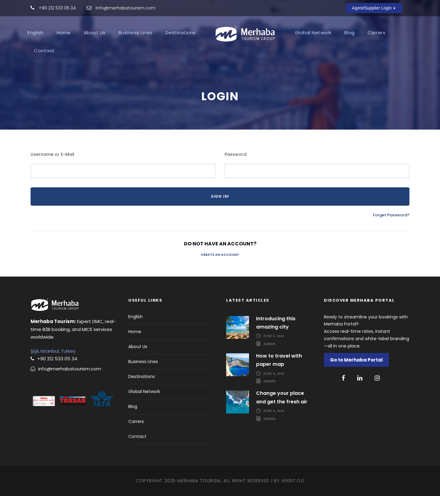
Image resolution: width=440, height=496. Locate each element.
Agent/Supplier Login (372, 8)
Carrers (377, 32)
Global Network (313, 32)
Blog (349, 32)
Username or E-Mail (52, 154)
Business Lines (135, 32)
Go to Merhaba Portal (356, 360)
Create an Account (220, 254)
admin (269, 343)
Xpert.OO (293, 481)
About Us (95, 32)
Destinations (180, 32)
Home (64, 32)
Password (236, 154)
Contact (44, 50)
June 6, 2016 (273, 336)
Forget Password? (391, 215)
